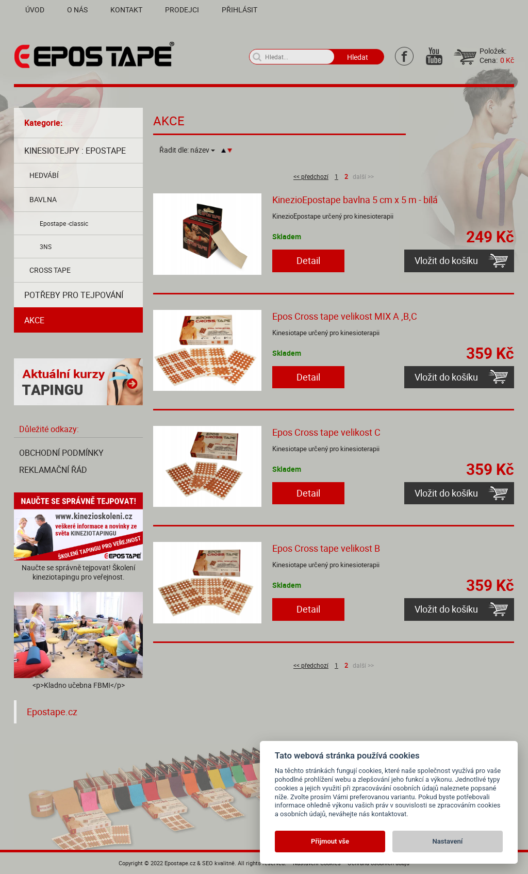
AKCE (34, 320)
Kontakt (126, 9)
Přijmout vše (330, 841)
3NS (46, 246)
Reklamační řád (53, 469)
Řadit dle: (187, 150)
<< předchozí (310, 176)
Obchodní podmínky (61, 452)
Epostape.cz (52, 712)
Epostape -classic (64, 223)
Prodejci (182, 9)
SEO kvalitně (218, 863)
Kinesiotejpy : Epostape (75, 150)
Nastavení (448, 841)
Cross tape (50, 270)
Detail (308, 260)
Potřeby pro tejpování (73, 295)
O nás (77, 9)
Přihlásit (239, 9)
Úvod (34, 9)
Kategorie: (43, 122)
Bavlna (43, 199)
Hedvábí (44, 175)
